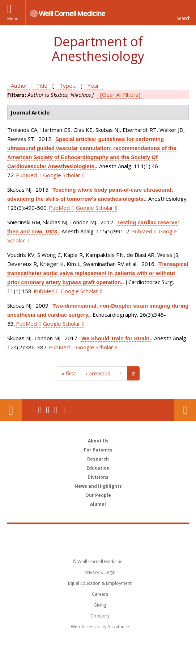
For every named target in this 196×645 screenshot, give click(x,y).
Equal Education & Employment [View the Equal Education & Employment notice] (100, 583)
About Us (98, 441)
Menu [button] (12, 19)
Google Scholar (61, 175)
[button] (183, 12)
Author (19, 85)
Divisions (98, 477)
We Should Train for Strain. (116, 338)
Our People (98, 495)
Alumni (98, 504)
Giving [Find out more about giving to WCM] (100, 605)
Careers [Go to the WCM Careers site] (100, 594)
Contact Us (185, 410)
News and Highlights (98, 486)
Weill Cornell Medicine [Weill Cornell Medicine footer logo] (98, 535)
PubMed (26, 175)
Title (41, 85)
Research (98, 459)
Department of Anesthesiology (98, 49)
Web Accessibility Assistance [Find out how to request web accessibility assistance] (100, 627)
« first (68, 373)
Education (98, 468)
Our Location (11, 410)
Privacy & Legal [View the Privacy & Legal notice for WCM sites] (100, 572)
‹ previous (97, 373)
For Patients (98, 450)
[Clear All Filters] (120, 94)
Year (93, 85)
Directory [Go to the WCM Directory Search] (100, 616)
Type (65, 85)
